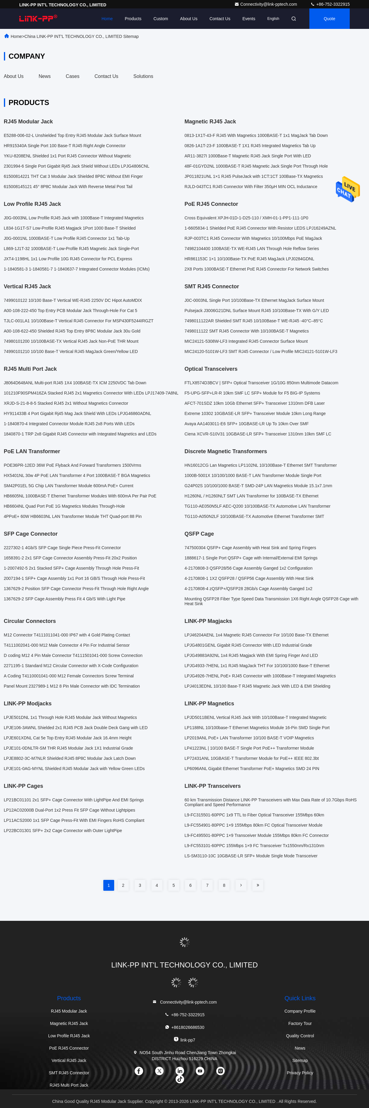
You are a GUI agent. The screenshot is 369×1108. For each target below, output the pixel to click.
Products (133, 18)
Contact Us (219, 18)
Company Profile (300, 1011)
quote (329, 18)
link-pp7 (184, 1039)
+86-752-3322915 (330, 4)
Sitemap (300, 1060)
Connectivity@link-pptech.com (266, 4)
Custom (161, 18)
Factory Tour (300, 1023)
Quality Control (300, 1035)
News (45, 76)
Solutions (143, 76)
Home (107, 18)
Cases (72, 76)
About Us (189, 18)
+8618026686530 (184, 1027)
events (248, 18)
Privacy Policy (300, 1072)
